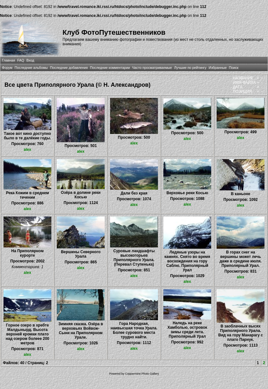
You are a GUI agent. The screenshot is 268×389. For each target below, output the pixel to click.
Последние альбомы (31, 68)
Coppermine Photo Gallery (142, 373)
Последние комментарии (110, 68)
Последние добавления (69, 68)
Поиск (233, 68)
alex (27, 149)
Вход (30, 60)
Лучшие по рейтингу (190, 68)
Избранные (218, 68)
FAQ (20, 60)
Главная (8, 60)
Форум (7, 68)
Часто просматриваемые (152, 68)
